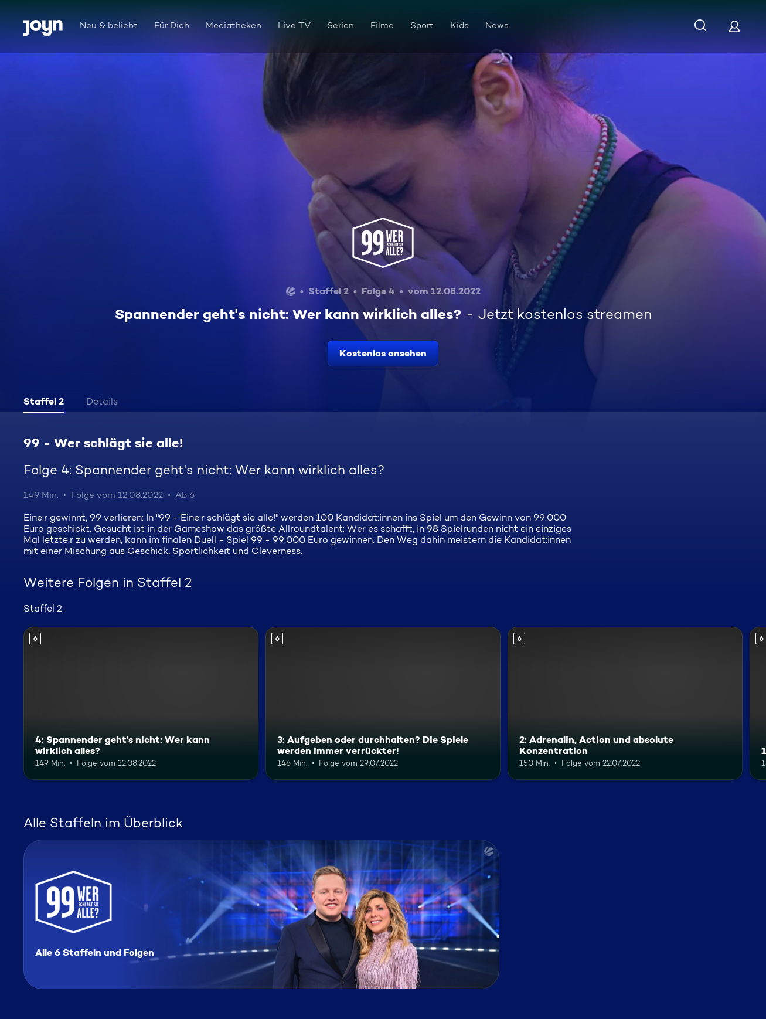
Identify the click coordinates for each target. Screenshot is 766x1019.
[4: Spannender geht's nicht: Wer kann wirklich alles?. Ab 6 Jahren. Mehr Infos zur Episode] (140, 703)
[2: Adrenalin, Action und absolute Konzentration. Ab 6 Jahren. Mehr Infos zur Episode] (625, 703)
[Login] (734, 26)
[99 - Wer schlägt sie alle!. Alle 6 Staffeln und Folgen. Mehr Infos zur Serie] (261, 914)
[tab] (43, 402)
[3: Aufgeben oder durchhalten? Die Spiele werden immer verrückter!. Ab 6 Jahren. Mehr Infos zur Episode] (383, 703)
